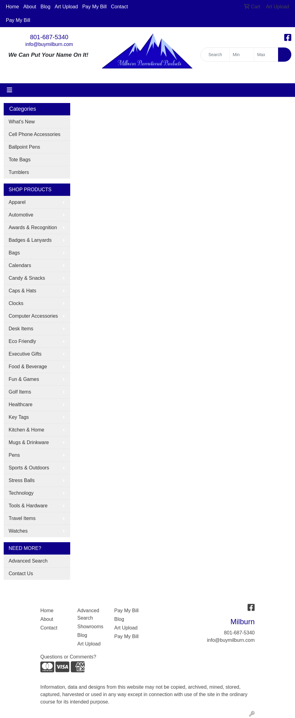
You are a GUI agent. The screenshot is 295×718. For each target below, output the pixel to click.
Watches (18, 531)
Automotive (21, 214)
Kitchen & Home (26, 429)
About (29, 6)
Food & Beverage (28, 366)
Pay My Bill (94, 6)
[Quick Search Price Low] (241, 54)
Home (12, 6)
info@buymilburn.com (49, 44)
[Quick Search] (215, 54)
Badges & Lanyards (30, 240)
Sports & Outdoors (29, 467)
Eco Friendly (22, 341)
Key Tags (19, 417)
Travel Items (22, 518)
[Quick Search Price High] (266, 54)
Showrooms (90, 626)
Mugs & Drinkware (29, 442)
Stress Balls (21, 480)
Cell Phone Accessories (34, 134)
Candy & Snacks (27, 278)
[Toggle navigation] (9, 90)
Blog (46, 6)
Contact (119, 6)
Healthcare (20, 404)
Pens (14, 455)
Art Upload (66, 6)
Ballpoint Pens (24, 147)
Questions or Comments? (68, 656)
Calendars (20, 265)
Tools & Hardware (28, 505)
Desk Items (21, 328)
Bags (14, 252)
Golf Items (20, 391)
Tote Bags (19, 159)
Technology (21, 493)
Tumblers (19, 172)
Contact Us (21, 573)
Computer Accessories (33, 316)
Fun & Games (24, 379)
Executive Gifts (25, 354)
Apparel (17, 202)
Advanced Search (28, 560)
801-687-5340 (49, 37)
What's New (22, 121)
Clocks (16, 303)
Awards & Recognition (33, 227)
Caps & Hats (22, 290)
